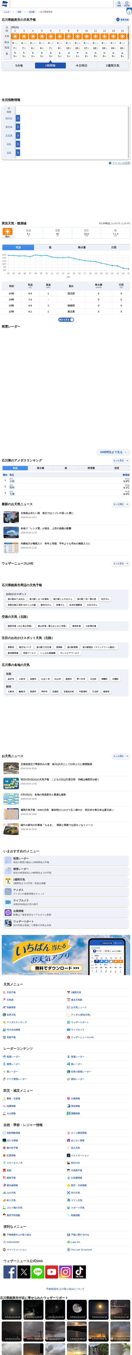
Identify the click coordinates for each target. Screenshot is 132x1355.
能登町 (106, 691)
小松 (12, 481)
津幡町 (104, 679)
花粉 (9, 144)
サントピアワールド (69, 653)
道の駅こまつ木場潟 (38, 599)
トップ (6, 12)
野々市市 (81, 679)
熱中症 (9, 118)
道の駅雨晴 (72, 647)
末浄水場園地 (75, 605)
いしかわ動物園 (48, 653)
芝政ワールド (29, 653)
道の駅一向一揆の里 (86, 599)
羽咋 (12, 487)
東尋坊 (11, 647)
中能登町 (83, 691)
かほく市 (45, 679)
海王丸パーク (25, 647)
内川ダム (105, 599)
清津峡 (59, 647)
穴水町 (95, 691)
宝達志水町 (69, 691)
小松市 (22, 679)
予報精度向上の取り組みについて (65, 1288)
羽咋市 (44, 691)
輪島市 (22, 691)
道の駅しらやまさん (62, 599)
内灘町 (115, 679)
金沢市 (11, 679)
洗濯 (9, 152)
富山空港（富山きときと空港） (53, 626)
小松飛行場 (91, 626)
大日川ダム (92, 605)
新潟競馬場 (13, 653)
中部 (19, 12)
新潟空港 (76, 626)
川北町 (93, 679)
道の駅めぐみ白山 (16, 599)
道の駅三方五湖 (43, 647)
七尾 (12, 494)
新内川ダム (46, 605)
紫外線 (9, 127)
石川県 (31, 12)
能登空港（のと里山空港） (20, 626)
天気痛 (9, 135)
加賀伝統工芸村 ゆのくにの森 (22, 605)
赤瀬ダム (60, 605)
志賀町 (55, 691)
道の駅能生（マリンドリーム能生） (99, 647)
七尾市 (11, 691)
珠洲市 (33, 691)
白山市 (57, 679)
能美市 (69, 679)
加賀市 (33, 679)
